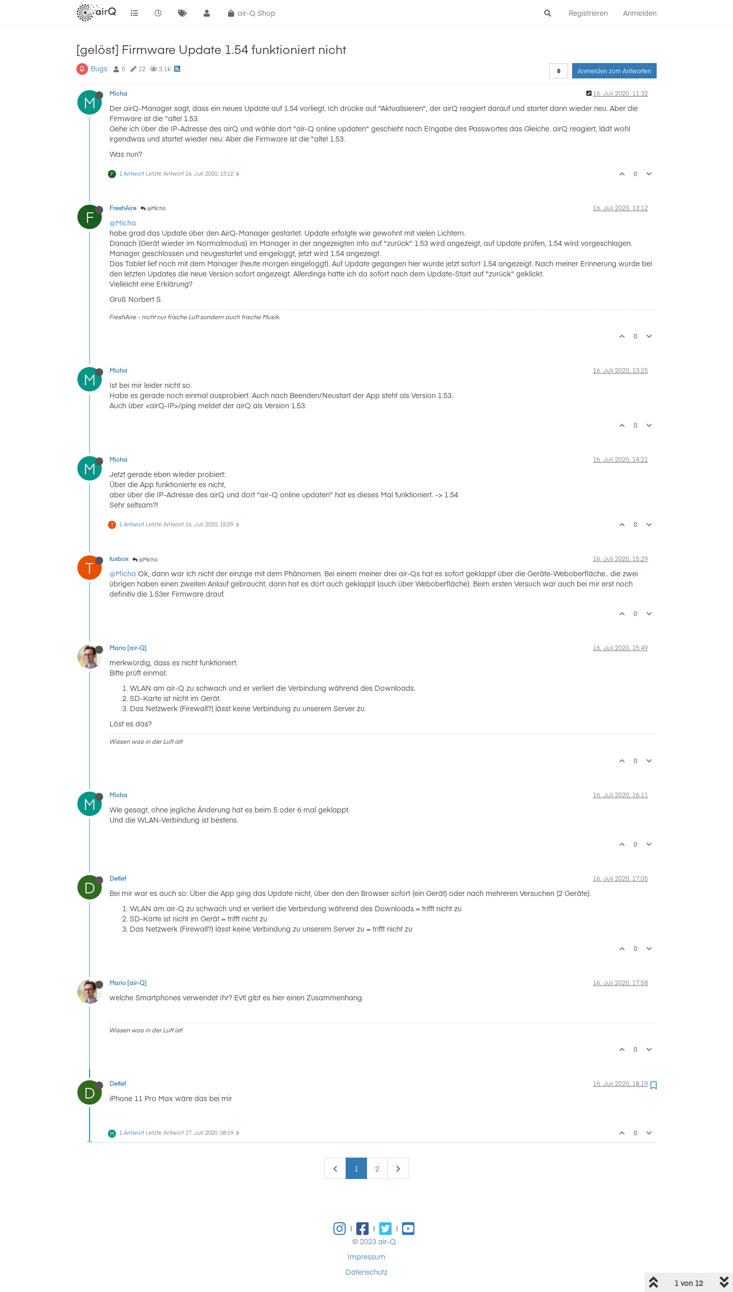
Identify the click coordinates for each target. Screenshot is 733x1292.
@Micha (152, 208)
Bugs (99, 68)
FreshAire (122, 208)
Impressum (366, 1256)
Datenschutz (366, 1272)
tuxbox (118, 558)
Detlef (117, 878)
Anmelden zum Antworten (614, 71)
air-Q (387, 1241)
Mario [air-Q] (128, 647)
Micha (118, 93)
